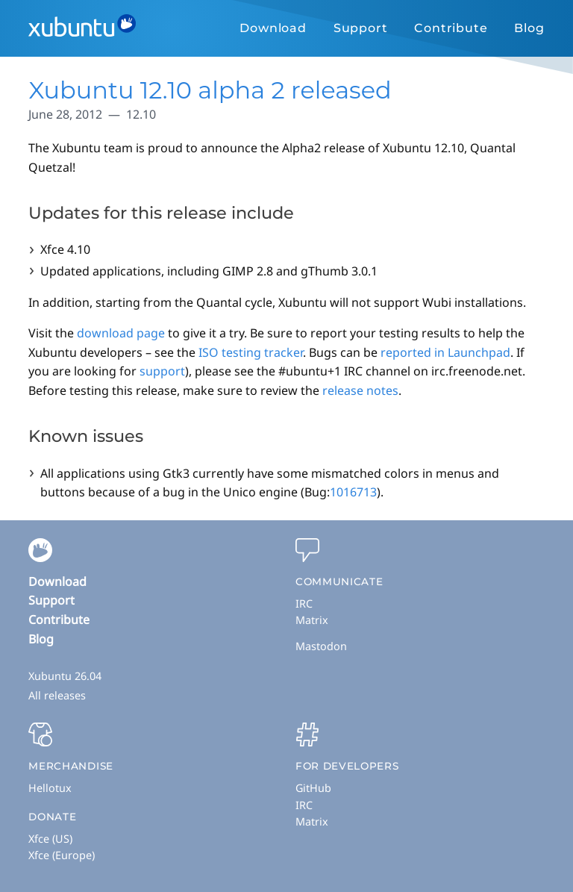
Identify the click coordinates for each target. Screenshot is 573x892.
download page (121, 333)
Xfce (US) (50, 839)
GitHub (313, 788)
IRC (304, 603)
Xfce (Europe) (61, 855)
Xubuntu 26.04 (64, 676)
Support (361, 28)
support (162, 371)
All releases (57, 695)
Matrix (311, 620)
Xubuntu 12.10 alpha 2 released (209, 90)
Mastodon (321, 646)
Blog (529, 28)
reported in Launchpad (445, 352)
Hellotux (50, 788)
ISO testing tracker (250, 352)
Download (272, 28)
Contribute (450, 28)
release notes (360, 390)
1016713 (353, 492)
